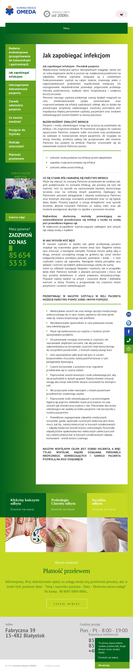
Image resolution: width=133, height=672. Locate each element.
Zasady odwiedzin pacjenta (16, 105)
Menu (66, 28)
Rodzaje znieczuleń (16, 144)
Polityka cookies (52, 666)
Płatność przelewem (16, 157)
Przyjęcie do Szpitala (17, 132)
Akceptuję (103, 665)
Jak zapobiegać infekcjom (19, 75)
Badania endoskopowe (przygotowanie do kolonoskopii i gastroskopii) (20, 56)
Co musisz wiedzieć (15, 120)
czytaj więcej (67, 603)
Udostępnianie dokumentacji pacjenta (19, 89)
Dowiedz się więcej (108, 657)
